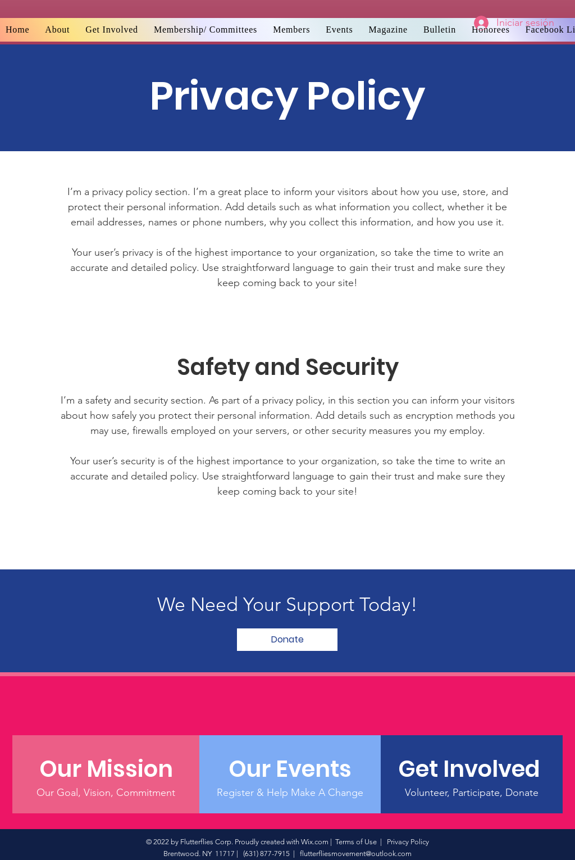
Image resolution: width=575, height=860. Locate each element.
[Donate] (287, 639)
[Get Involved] (471, 769)
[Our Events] (290, 769)
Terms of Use (356, 842)
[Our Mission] (105, 769)
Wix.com (314, 842)
